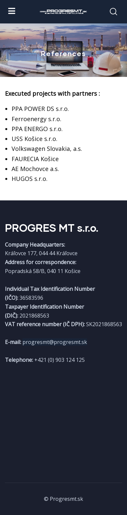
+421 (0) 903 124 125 (59, 359)
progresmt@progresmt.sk (54, 342)
